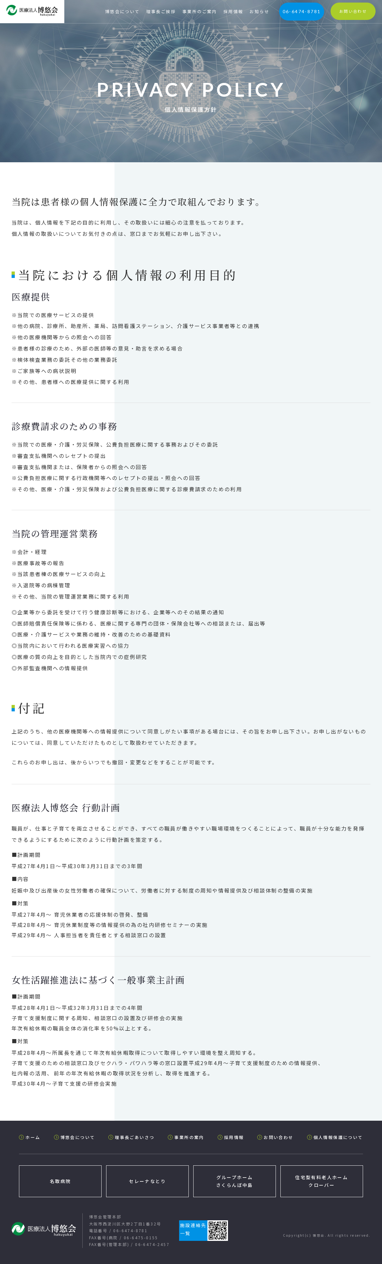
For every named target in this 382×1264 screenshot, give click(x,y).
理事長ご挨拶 (161, 11)
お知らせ (259, 11)
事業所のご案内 (199, 11)
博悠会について (122, 11)
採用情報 (233, 11)
